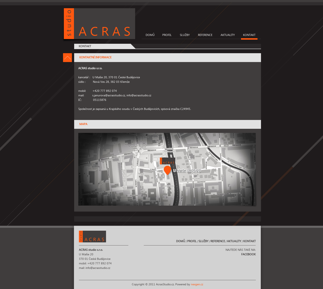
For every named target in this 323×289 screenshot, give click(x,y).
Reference (205, 35)
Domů (150, 35)
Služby (185, 35)
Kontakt (249, 35)
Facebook (248, 254)
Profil (167, 35)
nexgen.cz (197, 284)
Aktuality (228, 35)
